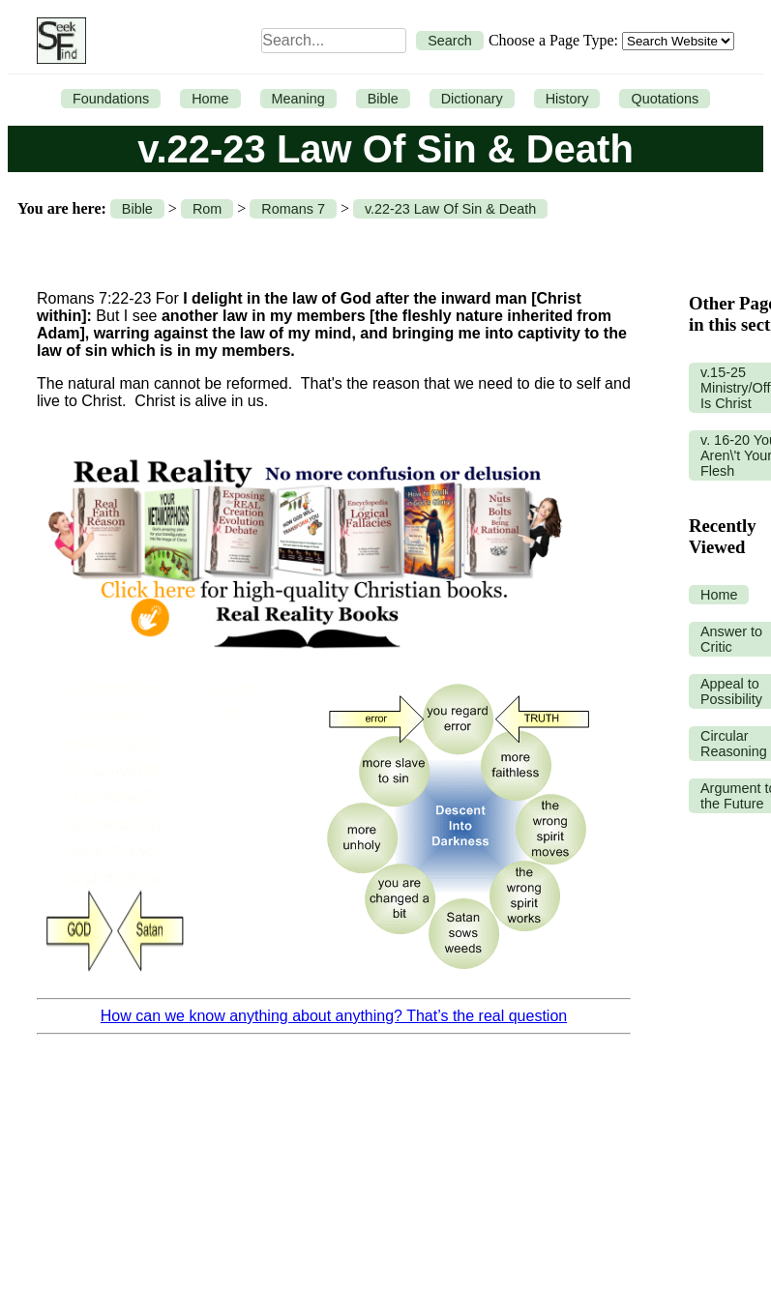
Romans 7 (293, 209)
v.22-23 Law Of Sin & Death (450, 209)
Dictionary (472, 98)
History (567, 98)
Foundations (111, 98)
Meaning (298, 98)
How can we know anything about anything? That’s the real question (334, 1016)
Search (450, 40)
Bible (383, 98)
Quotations (664, 98)
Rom (207, 209)
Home (210, 98)
